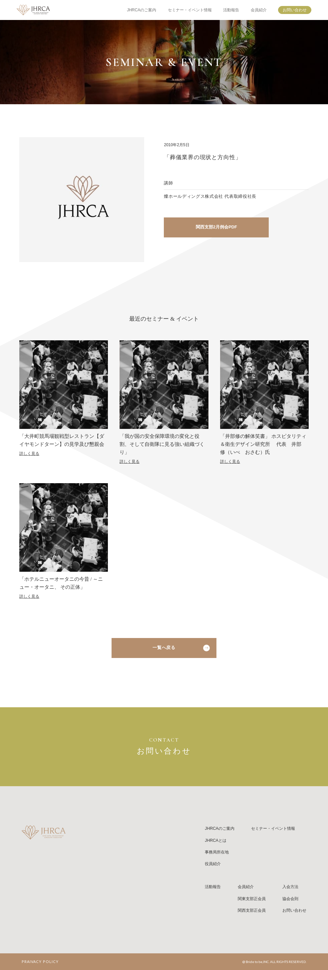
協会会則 (290, 898)
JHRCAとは (215, 840)
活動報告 (231, 10)
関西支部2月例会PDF (216, 226)
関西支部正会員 (252, 910)
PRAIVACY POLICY (40, 961)
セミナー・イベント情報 (190, 10)
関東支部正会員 (252, 898)
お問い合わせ (295, 10)
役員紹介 (213, 863)
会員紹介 (259, 10)
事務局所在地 (217, 852)
